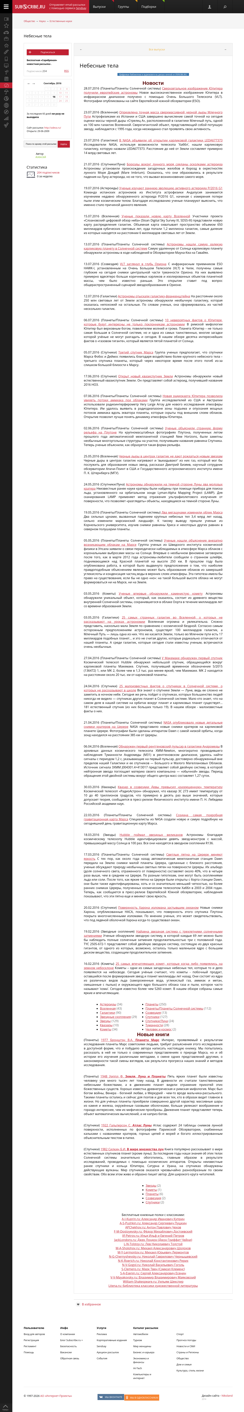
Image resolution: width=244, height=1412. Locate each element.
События (102, 1358)
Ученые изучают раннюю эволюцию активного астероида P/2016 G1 (171, 188)
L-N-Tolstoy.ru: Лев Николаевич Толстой (153, 1244)
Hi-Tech (137, 1368)
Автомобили (140, 1334)
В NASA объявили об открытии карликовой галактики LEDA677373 (171, 140)
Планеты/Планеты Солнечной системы (174, 1008)
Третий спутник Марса (135, 352)
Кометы (105, 1029)
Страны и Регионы (187, 1352)
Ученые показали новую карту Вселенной (156, 216)
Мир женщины (142, 1346)
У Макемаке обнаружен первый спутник (192, 658)
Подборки (153, 4)
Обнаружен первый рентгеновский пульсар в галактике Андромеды (169, 746)
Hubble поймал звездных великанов (151, 835)
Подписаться (48, 52)
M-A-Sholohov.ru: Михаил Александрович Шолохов (153, 1248)
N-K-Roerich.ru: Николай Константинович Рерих (153, 1261)
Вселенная (108, 1008)
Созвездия (153, 1013)
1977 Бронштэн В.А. (130, 1040)
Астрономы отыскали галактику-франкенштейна (154, 296)
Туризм (137, 1340)
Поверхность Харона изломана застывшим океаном (158, 907)
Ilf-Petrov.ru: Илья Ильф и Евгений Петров (153, 1236)
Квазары (106, 1025)
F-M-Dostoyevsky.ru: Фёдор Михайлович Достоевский (153, 1231)
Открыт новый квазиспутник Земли (145, 376)
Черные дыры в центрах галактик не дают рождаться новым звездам (171, 456)
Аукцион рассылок (108, 1352)
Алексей (40, 157)
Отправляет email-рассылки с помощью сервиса (67, 6)
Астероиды (108, 1004)
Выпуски (103, 4)
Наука (42, 21)
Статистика (37, 167)
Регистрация (31, 1340)
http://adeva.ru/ (52, 127)
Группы (127, 4)
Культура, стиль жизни (190, 1370)
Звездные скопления (115, 1017)
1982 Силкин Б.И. (132, 1149)
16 (54, 96)
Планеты (152, 1004)
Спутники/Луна (157, 1021)
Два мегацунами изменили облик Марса (192, 512)
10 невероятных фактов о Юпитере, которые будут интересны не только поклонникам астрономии (153, 322)
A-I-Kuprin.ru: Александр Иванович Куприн (153, 1219)
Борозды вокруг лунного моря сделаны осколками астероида (175, 164)
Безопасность (68, 1346)
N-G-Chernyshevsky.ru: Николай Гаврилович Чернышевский (153, 1256)
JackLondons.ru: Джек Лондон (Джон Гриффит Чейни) (153, 1240)
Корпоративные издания (112, 1340)
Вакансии (66, 1352)
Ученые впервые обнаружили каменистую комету (160, 593)
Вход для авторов (34, 1334)
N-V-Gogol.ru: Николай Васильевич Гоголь (153, 1265)
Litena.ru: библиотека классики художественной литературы (153, 1286)
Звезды (105, 1021)
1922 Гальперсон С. (126, 1125)
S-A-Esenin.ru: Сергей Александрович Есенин (153, 1273)
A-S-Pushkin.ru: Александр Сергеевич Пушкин (153, 1223)
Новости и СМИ (185, 1346)
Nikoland (227, 1395)
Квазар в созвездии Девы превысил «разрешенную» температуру (170, 787)
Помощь (29, 1352)
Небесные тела (37, 35)
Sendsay (101, 1346)
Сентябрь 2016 (53, 83)
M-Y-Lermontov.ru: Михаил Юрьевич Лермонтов (153, 1252)
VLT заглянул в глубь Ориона (143, 264)
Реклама (102, 1334)
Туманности (154, 1025)
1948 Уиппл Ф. (133, 1076)
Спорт (180, 1334)
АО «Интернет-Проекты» (56, 1396)
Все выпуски (157, 49)
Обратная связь (69, 1358)
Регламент (30, 1346)
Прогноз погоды (186, 1340)
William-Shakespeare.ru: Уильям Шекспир (153, 1281)
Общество (29, 21)
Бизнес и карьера (143, 1352)
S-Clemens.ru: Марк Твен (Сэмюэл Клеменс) (153, 1269)
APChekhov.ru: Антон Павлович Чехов (153, 1227)
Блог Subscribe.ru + (71, 1340)
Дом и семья (183, 1364)
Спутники (153, 1017)
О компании (67, 1334)
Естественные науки (61, 21)
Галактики (107, 1013)
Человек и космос (159, 1029)
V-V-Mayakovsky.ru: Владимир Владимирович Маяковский (153, 1277)
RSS (66, 71)
